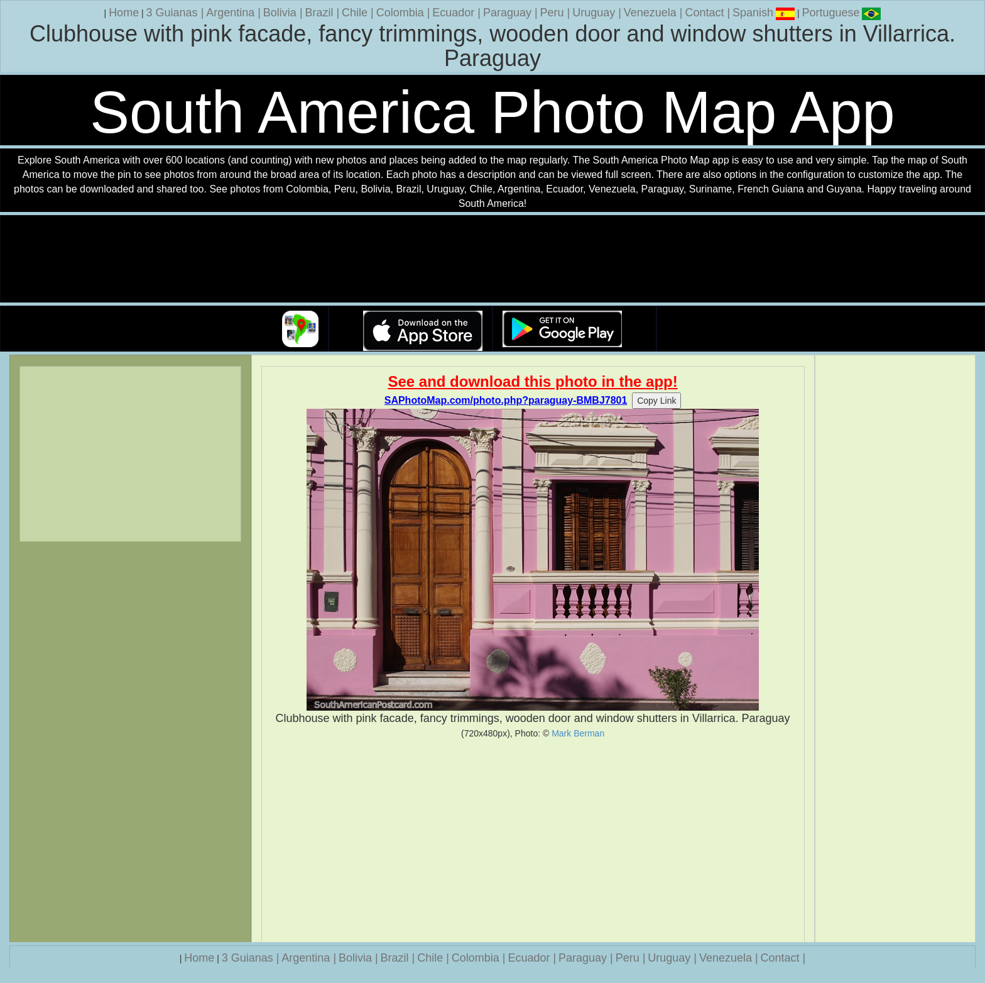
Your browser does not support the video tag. (492, 259)
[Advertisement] (533, 840)
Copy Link (656, 401)
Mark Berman (578, 733)
